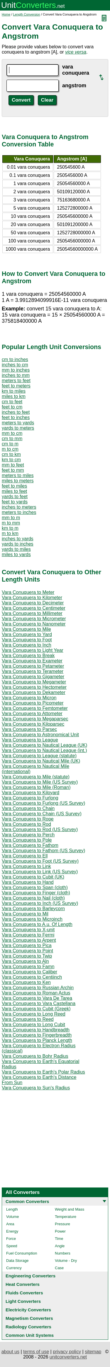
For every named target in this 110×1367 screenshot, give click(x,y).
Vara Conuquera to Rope (28, 818)
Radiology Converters (28, 1326)
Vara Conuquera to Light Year (32, 650)
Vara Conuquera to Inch (26, 645)
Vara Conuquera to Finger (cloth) (36, 892)
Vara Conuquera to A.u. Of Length (37, 924)
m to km (10, 533)
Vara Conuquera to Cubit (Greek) (36, 1008)
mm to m (11, 517)
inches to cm (15, 364)
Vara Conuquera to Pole (27, 840)
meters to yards (18, 422)
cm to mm (12, 438)
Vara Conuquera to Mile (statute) (36, 776)
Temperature (65, 1216)
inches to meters (19, 507)
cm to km (11, 454)
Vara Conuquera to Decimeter (33, 602)
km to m (10, 528)
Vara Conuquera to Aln (25, 961)
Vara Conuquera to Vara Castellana (38, 1003)
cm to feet (12, 401)
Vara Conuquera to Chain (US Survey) (42, 813)
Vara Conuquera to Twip (27, 956)
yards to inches (17, 543)
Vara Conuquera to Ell (25, 855)
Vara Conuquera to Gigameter (33, 676)
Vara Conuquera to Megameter (34, 681)
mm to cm (12, 433)
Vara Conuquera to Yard (27, 634)
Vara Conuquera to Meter (28, 592)
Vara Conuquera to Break (28, 655)
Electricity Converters (28, 1309)
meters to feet (16, 380)
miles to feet (14, 491)
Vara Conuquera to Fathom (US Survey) (43, 850)
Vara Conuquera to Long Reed (33, 1013)
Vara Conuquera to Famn (28, 966)
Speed (11, 1246)
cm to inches (15, 359)
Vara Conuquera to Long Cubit (33, 1024)
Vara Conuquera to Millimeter (32, 613)
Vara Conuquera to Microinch (32, 919)
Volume (12, 1216)
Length (12, 1209)
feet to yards (15, 501)
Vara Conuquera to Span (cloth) (35, 887)
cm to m (10, 443)
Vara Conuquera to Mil (25, 913)
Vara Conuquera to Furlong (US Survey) (43, 803)
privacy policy (67, 1351)
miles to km (14, 396)
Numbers (62, 1253)
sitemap (93, 1351)
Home (6, 14)
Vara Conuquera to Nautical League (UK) (44, 745)
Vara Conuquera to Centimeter (33, 608)
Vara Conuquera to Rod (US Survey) (40, 829)
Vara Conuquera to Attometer (32, 713)
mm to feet (13, 464)
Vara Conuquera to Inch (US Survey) (40, 903)
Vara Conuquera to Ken (26, 982)
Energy (12, 1231)
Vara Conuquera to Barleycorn (33, 908)
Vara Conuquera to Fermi (28, 934)
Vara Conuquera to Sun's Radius (36, 1087)
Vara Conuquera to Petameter (33, 666)
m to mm (11, 522)
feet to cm (12, 406)
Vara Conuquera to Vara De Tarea (37, 998)
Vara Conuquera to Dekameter (33, 692)
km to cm (11, 459)
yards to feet (15, 496)
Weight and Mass (69, 1209)
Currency (14, 1268)
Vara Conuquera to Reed (28, 1019)
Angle (60, 1246)
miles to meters (17, 480)
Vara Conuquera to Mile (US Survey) (40, 782)
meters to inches (19, 512)
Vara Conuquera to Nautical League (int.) (44, 750)
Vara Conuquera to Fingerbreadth (37, 1035)
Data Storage (17, 1260)
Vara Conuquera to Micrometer (34, 618)
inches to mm (16, 375)
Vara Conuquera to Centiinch (32, 977)
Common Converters (27, 1201)
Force (11, 1238)
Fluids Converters (24, 1292)
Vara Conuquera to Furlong (30, 797)
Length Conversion (26, 14)
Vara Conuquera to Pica (27, 945)
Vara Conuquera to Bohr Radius (35, 1056)
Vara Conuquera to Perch (28, 834)
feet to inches (16, 417)
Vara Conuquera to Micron (29, 697)
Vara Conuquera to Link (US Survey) (40, 871)
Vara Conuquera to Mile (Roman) (36, 787)
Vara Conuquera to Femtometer (35, 708)
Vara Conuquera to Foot (27, 639)
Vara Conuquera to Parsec (29, 729)
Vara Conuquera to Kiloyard (30, 792)
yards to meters (18, 428)
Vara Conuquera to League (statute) (39, 755)
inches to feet (16, 412)
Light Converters (23, 1301)
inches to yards (17, 538)
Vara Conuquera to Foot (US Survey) (40, 861)
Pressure (62, 1224)
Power (60, 1231)
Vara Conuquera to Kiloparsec (33, 724)
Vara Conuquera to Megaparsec (35, 718)
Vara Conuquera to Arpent (29, 940)
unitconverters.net (68, 1356)
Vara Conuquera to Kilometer (32, 597)
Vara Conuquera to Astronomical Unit (40, 734)
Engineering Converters (30, 1275)
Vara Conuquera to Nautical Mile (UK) (41, 760)
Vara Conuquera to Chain (28, 808)
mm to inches (16, 370)
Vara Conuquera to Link (26, 866)
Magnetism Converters (29, 1318)
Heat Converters (23, 1284)
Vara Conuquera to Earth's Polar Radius (43, 1071)
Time (59, 1238)
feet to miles (14, 485)
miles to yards (16, 554)
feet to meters (16, 385)
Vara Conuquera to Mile (26, 629)
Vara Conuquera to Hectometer (34, 687)
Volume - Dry (66, 1260)
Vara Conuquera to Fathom (30, 845)
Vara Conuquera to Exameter (32, 660)
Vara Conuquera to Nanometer (34, 623)
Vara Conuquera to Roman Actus (36, 992)
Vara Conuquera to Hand (28, 882)
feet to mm (13, 470)
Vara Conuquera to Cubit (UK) (33, 876)
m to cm (10, 449)
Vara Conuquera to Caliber (29, 971)
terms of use (36, 1351)
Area (10, 1224)
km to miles (14, 391)
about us (10, 1351)
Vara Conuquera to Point (27, 950)
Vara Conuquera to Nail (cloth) (33, 898)
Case (59, 1268)
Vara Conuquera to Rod (26, 824)
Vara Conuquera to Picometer (32, 702)
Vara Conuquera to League (30, 739)
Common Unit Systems (30, 1335)
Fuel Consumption (21, 1253)
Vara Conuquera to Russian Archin (38, 987)
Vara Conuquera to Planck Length (37, 1040)
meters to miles (17, 475)
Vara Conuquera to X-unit (28, 929)
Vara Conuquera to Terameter (32, 671)
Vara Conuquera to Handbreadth (36, 1029)
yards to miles (16, 549)
